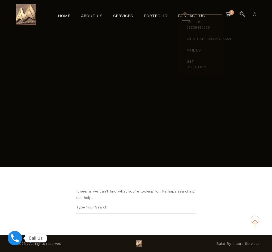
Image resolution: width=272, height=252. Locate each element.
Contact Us (187, 14)
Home (69, 14)
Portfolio (153, 14)
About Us (94, 14)
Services (124, 14)
